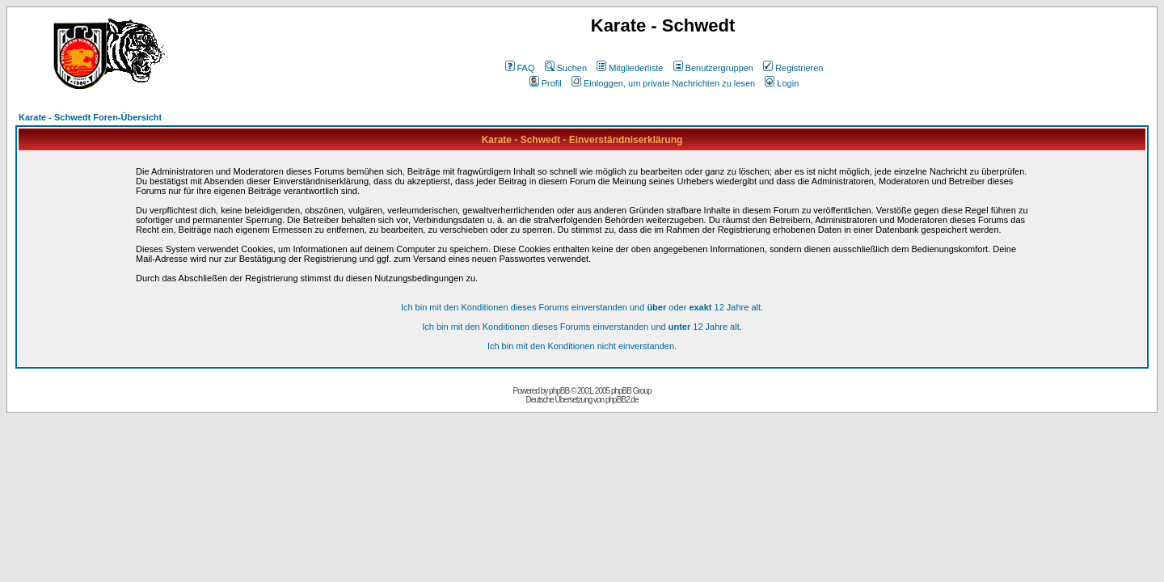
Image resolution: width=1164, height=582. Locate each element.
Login (782, 83)
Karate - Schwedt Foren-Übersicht (90, 117)
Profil (545, 83)
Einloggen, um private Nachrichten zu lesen (663, 83)
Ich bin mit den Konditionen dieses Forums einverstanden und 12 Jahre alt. (582, 326)
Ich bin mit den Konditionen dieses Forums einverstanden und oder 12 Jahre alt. (582, 307)
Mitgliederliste (630, 68)
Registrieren (793, 68)
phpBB (559, 390)
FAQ (520, 68)
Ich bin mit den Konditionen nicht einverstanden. (582, 346)
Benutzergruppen (713, 68)
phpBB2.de (622, 399)
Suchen (566, 68)
